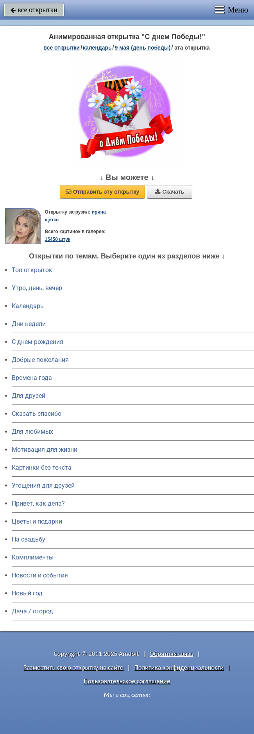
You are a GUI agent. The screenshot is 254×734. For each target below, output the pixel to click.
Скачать (169, 192)
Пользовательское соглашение (127, 681)
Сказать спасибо (36, 413)
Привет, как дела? (38, 503)
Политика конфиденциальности (179, 667)
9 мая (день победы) (142, 48)
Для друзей (28, 395)
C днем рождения (37, 342)
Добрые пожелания (40, 359)
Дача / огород (32, 611)
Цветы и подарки (37, 521)
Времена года (32, 377)
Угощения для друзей (43, 485)
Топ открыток (32, 270)
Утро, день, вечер (37, 288)
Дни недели (29, 324)
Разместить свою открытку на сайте (73, 667)
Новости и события (40, 575)
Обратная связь (171, 654)
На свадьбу (28, 539)
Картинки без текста (42, 467)
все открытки (34, 10)
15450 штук (57, 239)
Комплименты (33, 557)
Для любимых (32, 431)
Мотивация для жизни (44, 449)
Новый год (27, 593)
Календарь (97, 48)
